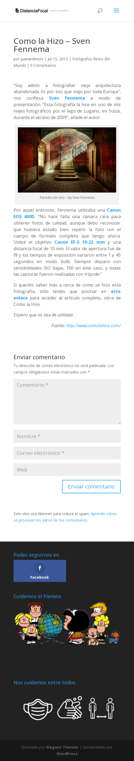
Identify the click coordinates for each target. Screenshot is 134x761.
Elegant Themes (62, 747)
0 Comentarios (43, 65)
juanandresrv (32, 58)
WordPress (67, 753)
